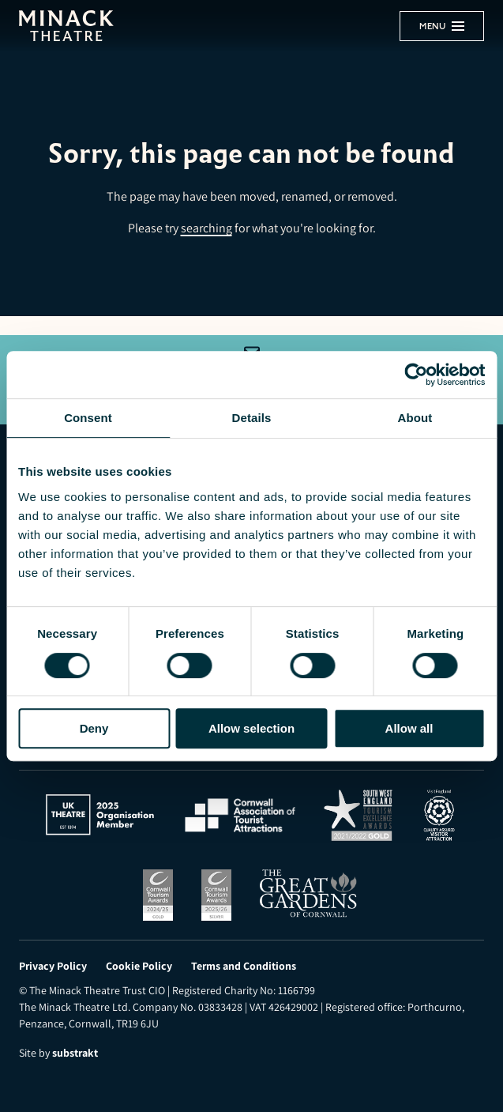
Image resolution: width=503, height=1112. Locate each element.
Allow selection (251, 728)
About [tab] (415, 417)
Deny (94, 728)
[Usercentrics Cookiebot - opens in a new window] (416, 374)
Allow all (409, 728)
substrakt (75, 1053)
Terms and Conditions (243, 966)
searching (206, 228)
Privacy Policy (53, 966)
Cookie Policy (139, 966)
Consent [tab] (88, 417)
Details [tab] (252, 417)
